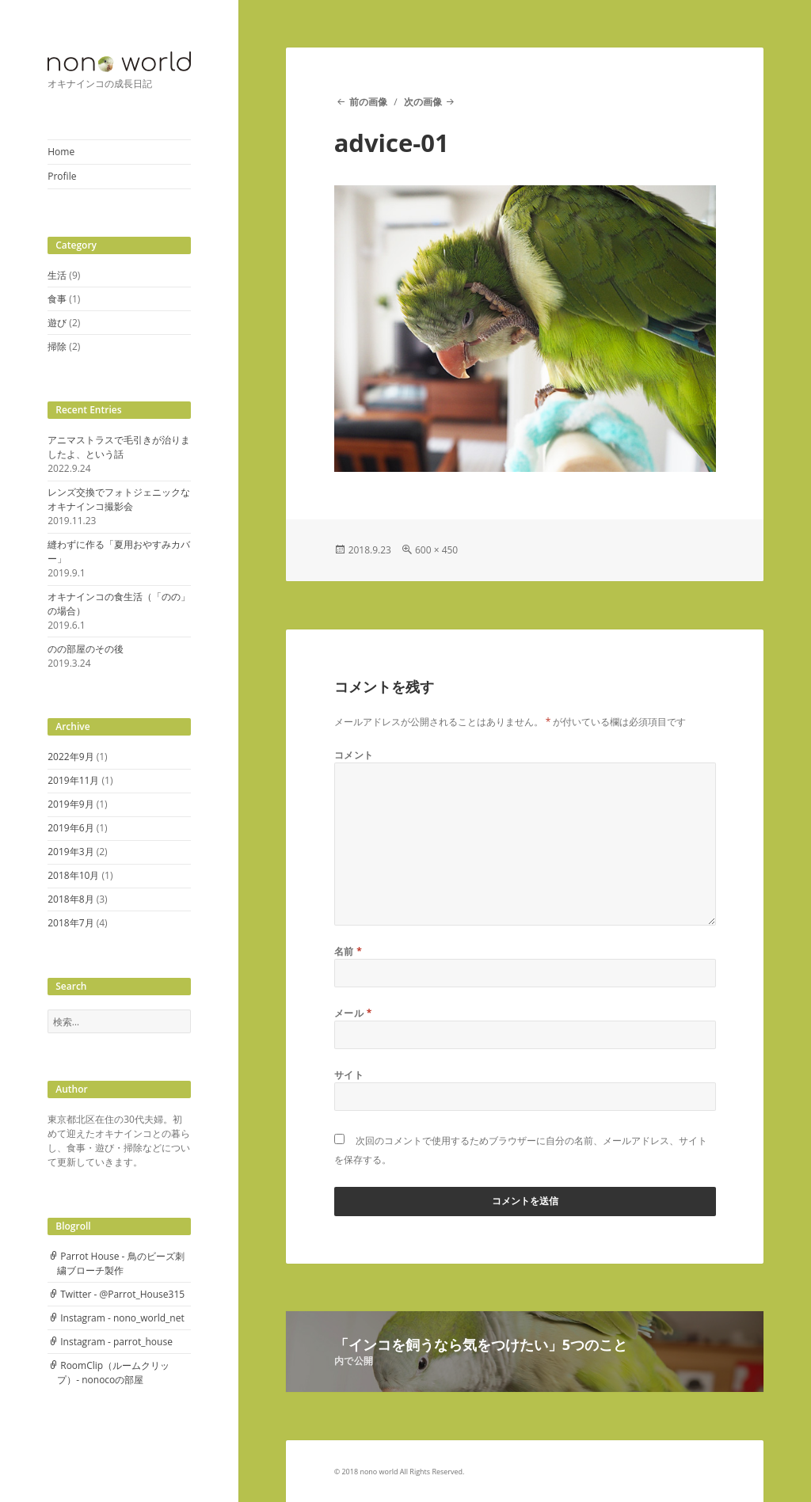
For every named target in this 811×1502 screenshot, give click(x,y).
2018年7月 (70, 923)
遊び (57, 322)
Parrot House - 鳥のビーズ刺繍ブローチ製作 (120, 1263)
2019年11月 (73, 780)
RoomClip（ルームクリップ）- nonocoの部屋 (113, 1372)
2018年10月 (73, 875)
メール (353, 1013)
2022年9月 (70, 756)
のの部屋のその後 (86, 649)
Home (61, 151)
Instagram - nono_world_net (122, 1318)
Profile (62, 176)
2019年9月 (70, 804)
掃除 (57, 346)
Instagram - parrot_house (116, 1341)
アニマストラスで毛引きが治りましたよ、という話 (119, 447)
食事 (57, 299)
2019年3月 (70, 851)
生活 (57, 275)
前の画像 (368, 101)
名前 (348, 951)
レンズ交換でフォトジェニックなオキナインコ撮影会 (119, 499)
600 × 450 (436, 550)
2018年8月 (70, 899)
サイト (349, 1075)
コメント (354, 755)
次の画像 (423, 101)
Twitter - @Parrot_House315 (122, 1294)
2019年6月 (70, 828)
